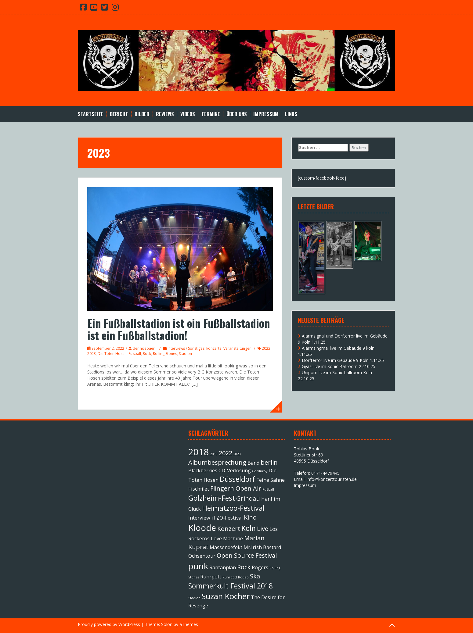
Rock (147, 353)
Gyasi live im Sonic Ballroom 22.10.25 (338, 366)
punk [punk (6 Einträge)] (198, 566)
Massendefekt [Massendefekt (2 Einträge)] (226, 547)
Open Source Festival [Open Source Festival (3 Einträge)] (247, 555)
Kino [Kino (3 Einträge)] (250, 517)
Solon (166, 624)
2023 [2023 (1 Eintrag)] (237, 454)
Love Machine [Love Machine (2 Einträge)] (227, 538)
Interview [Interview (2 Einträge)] (199, 517)
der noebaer (144, 348)
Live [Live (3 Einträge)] (262, 528)
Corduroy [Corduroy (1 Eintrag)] (259, 471)
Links (291, 114)
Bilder (142, 114)
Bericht (119, 114)
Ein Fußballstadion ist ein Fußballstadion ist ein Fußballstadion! (178, 329)
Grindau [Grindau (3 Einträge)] (248, 498)
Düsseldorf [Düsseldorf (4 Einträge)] (237, 479)
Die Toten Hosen (112, 353)
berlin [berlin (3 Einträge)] (269, 462)
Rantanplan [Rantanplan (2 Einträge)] (222, 567)
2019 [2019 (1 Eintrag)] (214, 454)
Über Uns (236, 114)
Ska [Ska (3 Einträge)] (255, 576)
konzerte (214, 348)
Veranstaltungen (237, 348)
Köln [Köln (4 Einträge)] (248, 528)
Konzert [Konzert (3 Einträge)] (228, 528)
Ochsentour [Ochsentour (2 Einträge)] (201, 556)
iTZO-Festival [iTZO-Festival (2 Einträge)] (227, 517)
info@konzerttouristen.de (332, 479)
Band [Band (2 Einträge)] (253, 463)
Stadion (185, 353)
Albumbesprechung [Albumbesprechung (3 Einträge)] (217, 462)
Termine (210, 114)
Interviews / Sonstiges (186, 348)
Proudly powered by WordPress (109, 624)
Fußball (134, 353)
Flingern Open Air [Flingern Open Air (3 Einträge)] (235, 488)
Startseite (90, 114)
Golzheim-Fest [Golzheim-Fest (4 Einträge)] (211, 498)
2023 (91, 353)
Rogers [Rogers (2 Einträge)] (260, 567)
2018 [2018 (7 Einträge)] (198, 452)
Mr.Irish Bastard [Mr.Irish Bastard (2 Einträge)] (262, 547)
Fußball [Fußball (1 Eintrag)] (268, 489)
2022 (266, 348)
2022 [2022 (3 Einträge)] (225, 453)
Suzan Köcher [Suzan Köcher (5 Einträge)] (226, 596)
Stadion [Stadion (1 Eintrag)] (194, 598)
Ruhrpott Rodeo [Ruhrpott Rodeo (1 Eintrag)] (235, 577)
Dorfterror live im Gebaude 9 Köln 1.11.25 (343, 360)
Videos (187, 114)
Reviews (165, 114)
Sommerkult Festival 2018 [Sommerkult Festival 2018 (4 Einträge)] (230, 586)
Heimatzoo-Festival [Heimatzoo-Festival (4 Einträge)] (233, 508)
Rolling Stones (165, 353)
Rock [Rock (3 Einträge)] (244, 567)
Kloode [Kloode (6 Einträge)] (202, 527)
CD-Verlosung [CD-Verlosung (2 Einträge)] (234, 470)
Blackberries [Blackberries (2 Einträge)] (202, 470)
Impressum (266, 114)
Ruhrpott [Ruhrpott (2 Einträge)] (210, 576)
